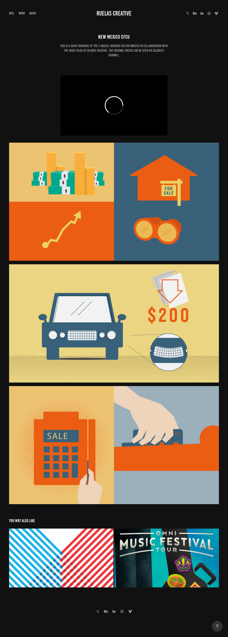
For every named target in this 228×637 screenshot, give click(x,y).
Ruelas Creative (114, 13)
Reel (11, 13)
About (32, 13)
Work (22, 13)
